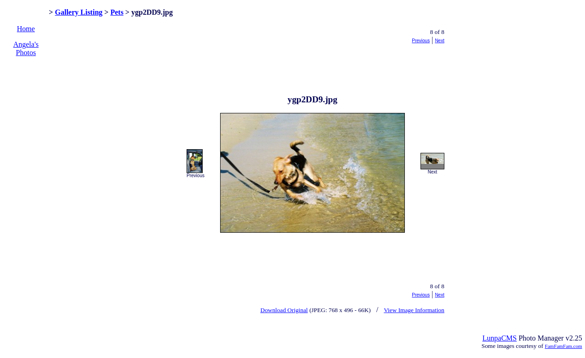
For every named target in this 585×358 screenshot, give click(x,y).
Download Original (284, 310)
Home (26, 29)
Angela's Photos (26, 48)
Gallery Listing (78, 12)
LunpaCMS (500, 338)
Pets (116, 12)
